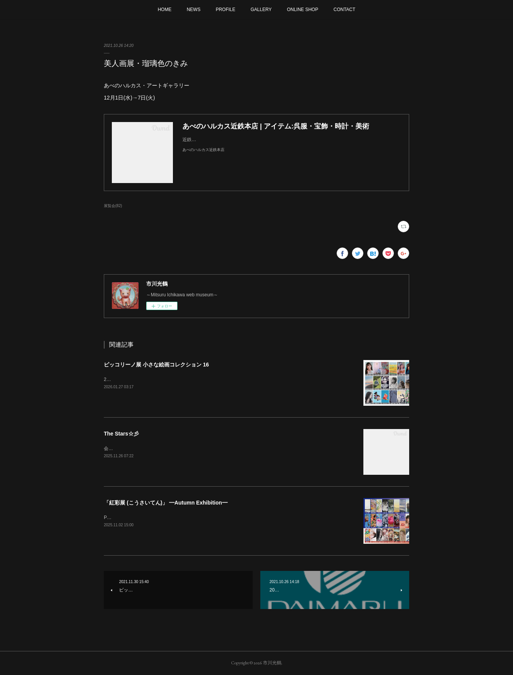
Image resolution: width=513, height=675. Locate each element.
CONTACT (344, 9)
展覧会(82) (113, 206)
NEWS (193, 9)
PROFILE (225, 9)
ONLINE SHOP (302, 9)
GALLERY (261, 9)
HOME (164, 9)
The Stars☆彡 (121, 434)
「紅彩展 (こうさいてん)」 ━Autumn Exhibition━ (165, 503)
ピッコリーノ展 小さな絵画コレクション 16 (156, 365)
